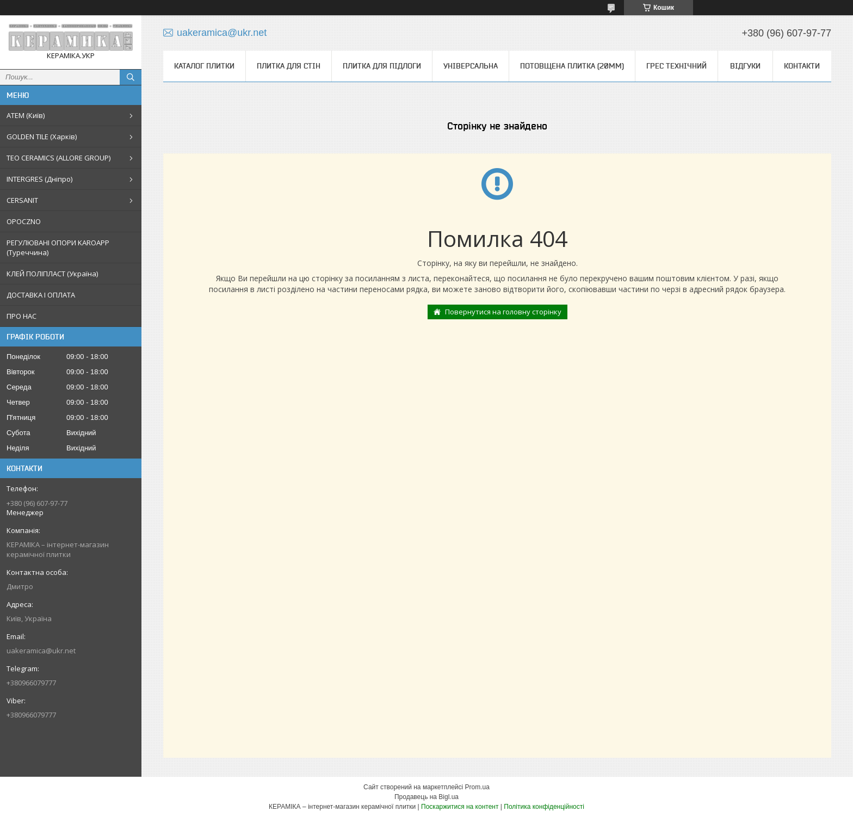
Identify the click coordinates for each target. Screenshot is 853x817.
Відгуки (745, 65)
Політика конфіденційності (544, 806)
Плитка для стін (288, 65)
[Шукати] (130, 77)
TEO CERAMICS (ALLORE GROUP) (58, 158)
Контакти (802, 65)
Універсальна (470, 65)
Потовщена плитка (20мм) (572, 65)
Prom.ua (477, 787)
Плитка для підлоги (382, 65)
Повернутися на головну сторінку (503, 312)
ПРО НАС (21, 316)
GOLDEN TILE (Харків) (42, 136)
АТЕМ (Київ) (26, 115)
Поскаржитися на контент (459, 806)
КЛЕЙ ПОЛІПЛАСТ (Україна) (52, 273)
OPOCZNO (24, 221)
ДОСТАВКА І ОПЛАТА (41, 295)
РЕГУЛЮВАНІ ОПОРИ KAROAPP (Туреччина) (58, 247)
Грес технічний (676, 65)
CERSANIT (22, 200)
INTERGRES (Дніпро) (39, 179)
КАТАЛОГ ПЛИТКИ (204, 65)
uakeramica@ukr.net (41, 650)
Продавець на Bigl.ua (426, 797)
